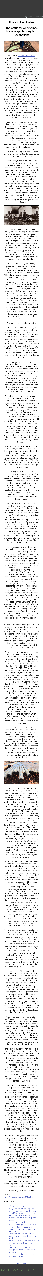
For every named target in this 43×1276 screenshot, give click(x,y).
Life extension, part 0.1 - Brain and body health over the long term (23, 1207)
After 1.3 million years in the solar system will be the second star (22, 1225)
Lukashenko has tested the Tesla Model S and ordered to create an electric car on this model (23, 1213)
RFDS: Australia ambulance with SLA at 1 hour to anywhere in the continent (24, 1242)
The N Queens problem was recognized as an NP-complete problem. (22, 1249)
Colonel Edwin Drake (26, 56)
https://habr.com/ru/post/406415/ (18, 1197)
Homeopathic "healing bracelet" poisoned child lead (22, 1255)
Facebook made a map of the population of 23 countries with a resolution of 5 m (22, 1236)
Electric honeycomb (17, 1222)
